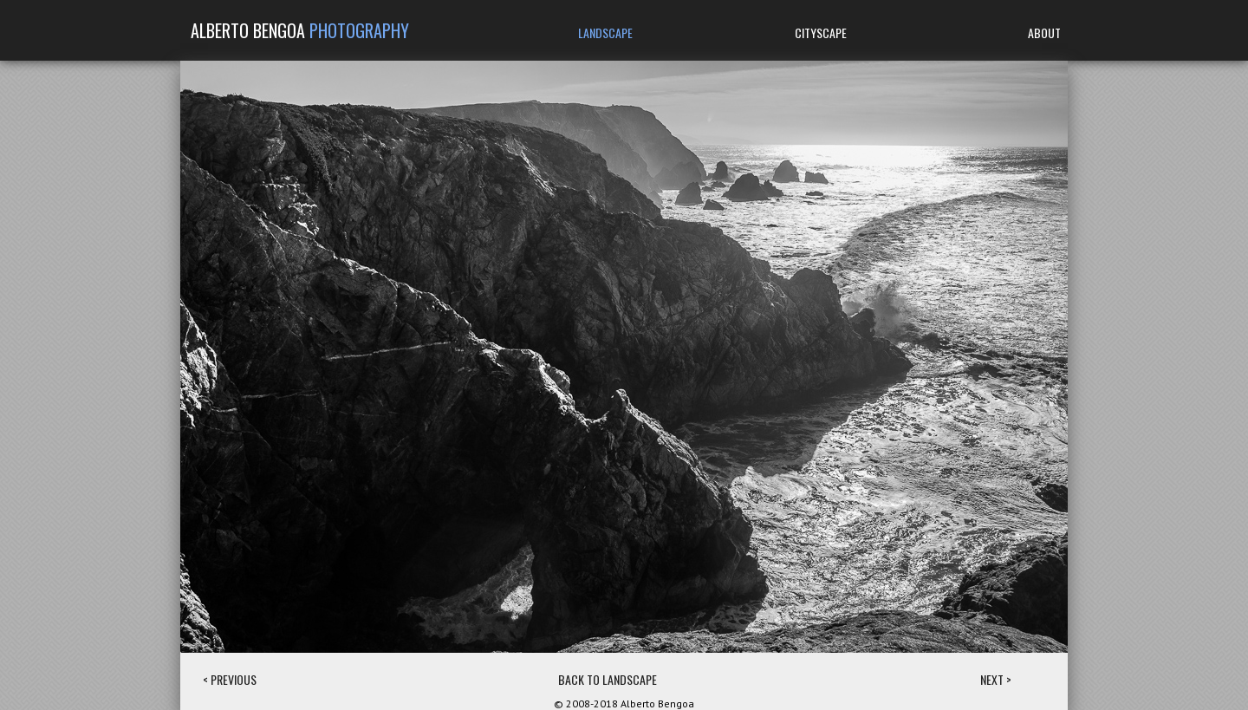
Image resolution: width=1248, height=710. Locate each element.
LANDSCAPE (605, 32)
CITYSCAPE (821, 32)
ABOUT (1044, 32)
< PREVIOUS (230, 679)
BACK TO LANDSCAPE (607, 679)
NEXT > (995, 679)
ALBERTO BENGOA (300, 30)
